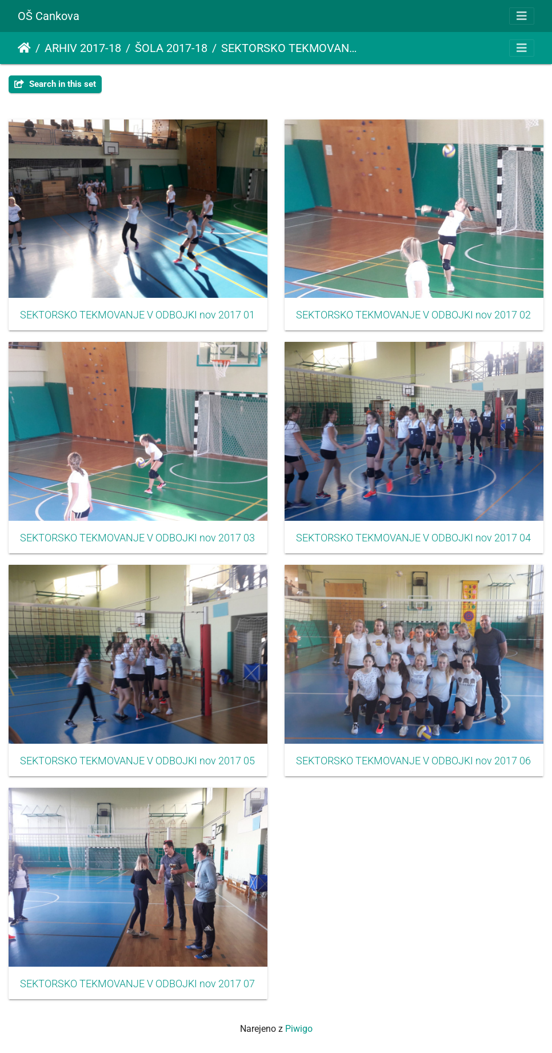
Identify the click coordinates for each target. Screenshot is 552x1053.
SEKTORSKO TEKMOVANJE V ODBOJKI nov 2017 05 (137, 761)
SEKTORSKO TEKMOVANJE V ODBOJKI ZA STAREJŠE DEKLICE (291, 48)
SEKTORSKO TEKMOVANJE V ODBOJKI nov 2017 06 (413, 761)
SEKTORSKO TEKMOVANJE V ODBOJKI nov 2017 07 (137, 984)
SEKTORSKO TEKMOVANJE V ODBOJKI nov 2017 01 (137, 315)
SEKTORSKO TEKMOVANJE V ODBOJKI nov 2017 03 (137, 538)
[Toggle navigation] (521, 16)
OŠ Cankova (48, 16)
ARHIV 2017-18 (83, 48)
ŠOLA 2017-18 (171, 48)
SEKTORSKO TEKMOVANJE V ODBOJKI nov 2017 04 (413, 538)
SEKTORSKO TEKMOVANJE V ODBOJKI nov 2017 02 (413, 315)
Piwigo (299, 1028)
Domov (24, 48)
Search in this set (55, 84)
